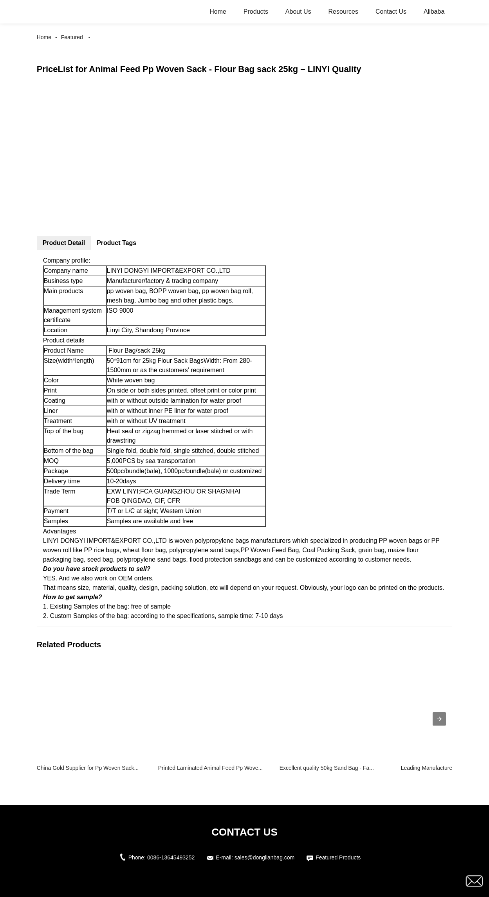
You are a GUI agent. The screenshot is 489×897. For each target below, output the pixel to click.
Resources (343, 11)
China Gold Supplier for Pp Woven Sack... (88, 768)
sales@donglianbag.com (265, 857)
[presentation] (439, 719)
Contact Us (390, 11)
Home (217, 11)
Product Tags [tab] (116, 243)
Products (256, 11)
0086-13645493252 (171, 857)
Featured (72, 37)
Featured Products (338, 857)
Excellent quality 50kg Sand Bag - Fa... (327, 768)
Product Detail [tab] (64, 243)
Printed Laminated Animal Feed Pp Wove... (210, 768)
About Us (298, 11)
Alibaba (434, 11)
